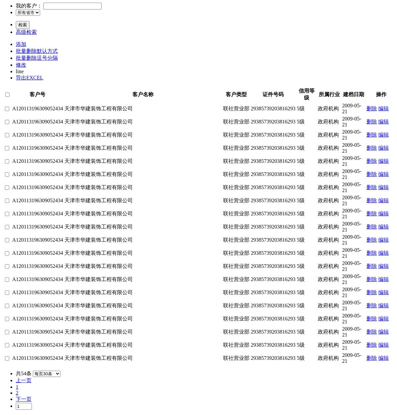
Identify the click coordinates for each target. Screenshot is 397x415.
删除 (371, 108)
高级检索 (26, 32)
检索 (22, 24)
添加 (21, 44)
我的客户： (29, 6)
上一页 (24, 380)
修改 (21, 65)
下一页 (24, 399)
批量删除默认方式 (37, 51)
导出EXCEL (29, 77)
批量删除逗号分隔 (37, 58)
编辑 (383, 108)
